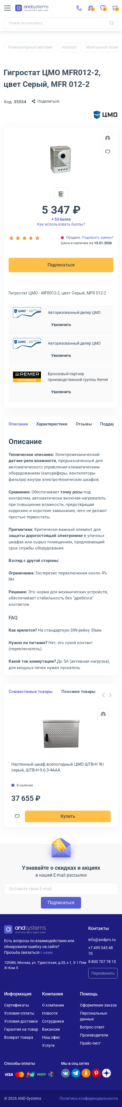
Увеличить (61, 324)
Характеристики (52, 424)
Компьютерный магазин (30, 47)
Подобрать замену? (97, 237)
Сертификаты (16, 1005)
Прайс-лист (90, 1043)
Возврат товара (18, 1037)
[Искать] (111, 23)
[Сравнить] (103, 714)
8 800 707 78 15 (102, 961)
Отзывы (84, 424)
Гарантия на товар (21, 1029)
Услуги (48, 1045)
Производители (94, 1035)
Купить (68, 816)
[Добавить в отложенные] (107, 151)
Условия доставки (21, 1021)
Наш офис (51, 1037)
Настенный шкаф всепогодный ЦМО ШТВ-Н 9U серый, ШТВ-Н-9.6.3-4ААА (57, 767)
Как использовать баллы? (61, 221)
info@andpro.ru (102, 939)
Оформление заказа (98, 1005)
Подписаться (61, 265)
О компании (53, 1005)
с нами (46, 952)
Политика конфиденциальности (88, 1098)
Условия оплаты (19, 1013)
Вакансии (51, 1029)
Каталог (69, 47)
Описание (18, 424)
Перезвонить (103, 973)
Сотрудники (53, 1021)
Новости (50, 1013)
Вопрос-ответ (92, 1027)
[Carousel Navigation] (106, 695)
